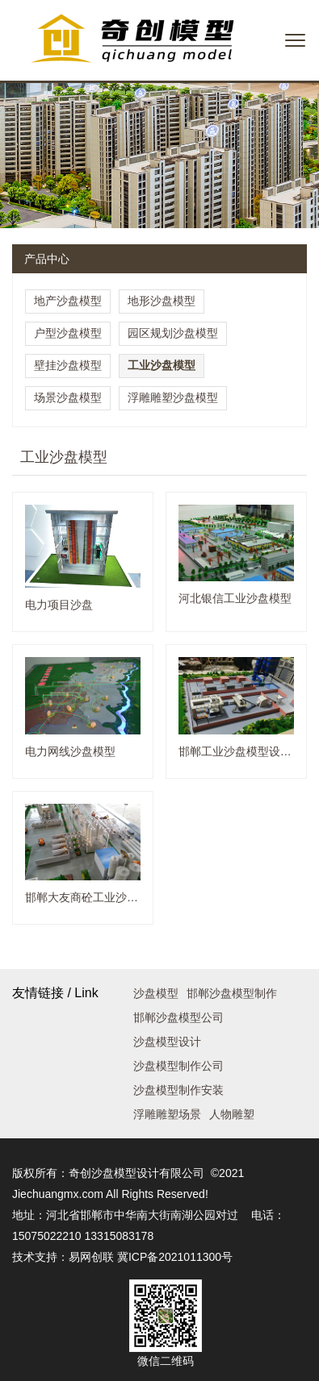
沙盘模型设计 (167, 1041)
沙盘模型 (155, 993)
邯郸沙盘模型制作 (232, 993)
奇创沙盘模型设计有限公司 (136, 1173)
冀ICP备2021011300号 (175, 1256)
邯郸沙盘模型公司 (178, 1017)
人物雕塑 (231, 1114)
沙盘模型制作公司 (178, 1065)
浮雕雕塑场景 (167, 1114)
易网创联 (91, 1256)
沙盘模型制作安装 (178, 1090)
